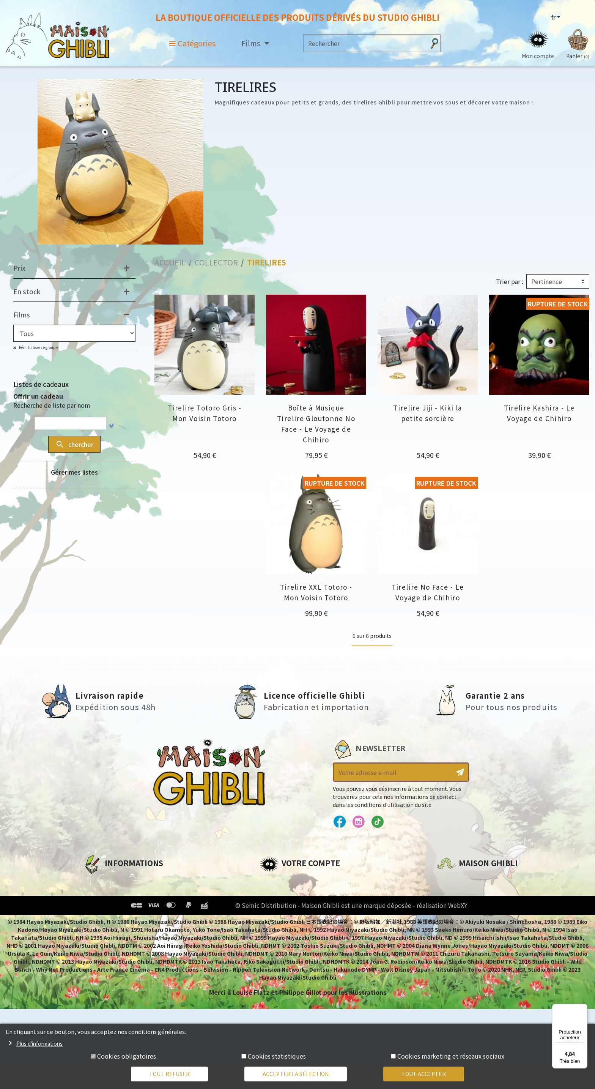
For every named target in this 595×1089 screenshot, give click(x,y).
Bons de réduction (290, 920)
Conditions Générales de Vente (133, 920)
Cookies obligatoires (126, 1056)
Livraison (97, 933)
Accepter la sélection (296, 1074)
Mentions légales (110, 894)
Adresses (274, 907)
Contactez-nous (463, 952)
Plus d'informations (39, 1043)
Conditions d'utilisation (122, 907)
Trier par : (509, 281)
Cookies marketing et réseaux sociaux (450, 1056)
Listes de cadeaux (41, 384)
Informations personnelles (303, 881)
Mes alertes (278, 946)
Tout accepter (423, 1074)
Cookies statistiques (277, 1056)
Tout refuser (169, 1074)
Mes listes (275, 933)
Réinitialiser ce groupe (38, 347)
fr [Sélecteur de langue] (553, 17)
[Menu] (582, 1008)
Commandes (280, 894)
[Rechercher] (364, 43)
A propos (97, 881)
